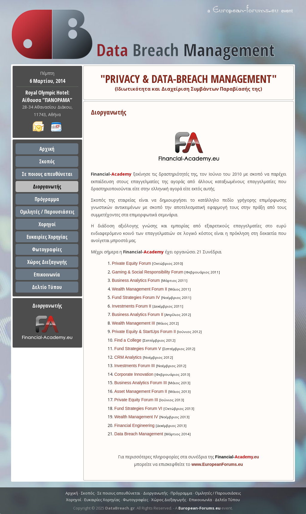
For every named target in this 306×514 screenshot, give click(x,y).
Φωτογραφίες (47, 249)
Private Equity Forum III (136, 399)
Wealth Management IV (136, 416)
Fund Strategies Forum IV (136, 297)
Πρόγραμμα (47, 199)
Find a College (127, 340)
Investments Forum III (134, 365)
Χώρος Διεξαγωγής (47, 261)
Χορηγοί (47, 224)
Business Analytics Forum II (137, 314)
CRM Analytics (128, 357)
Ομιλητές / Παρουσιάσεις (47, 211)
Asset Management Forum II (140, 391)
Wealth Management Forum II (139, 289)
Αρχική (46, 148)
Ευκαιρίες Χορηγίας (47, 236)
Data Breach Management (138, 433)
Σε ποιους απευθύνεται (47, 174)
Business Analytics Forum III (140, 382)
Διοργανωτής (47, 186)
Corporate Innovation (134, 374)
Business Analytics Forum (136, 280)
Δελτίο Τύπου (47, 287)
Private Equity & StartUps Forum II (144, 331)
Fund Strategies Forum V (137, 348)
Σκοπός (47, 161)
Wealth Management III (133, 323)
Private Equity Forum (131, 263)
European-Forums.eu (199, 508)
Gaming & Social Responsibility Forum (147, 272)
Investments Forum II (131, 306)
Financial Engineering (134, 425)
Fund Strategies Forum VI (138, 408)
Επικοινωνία (47, 274)
